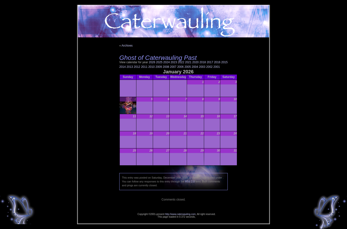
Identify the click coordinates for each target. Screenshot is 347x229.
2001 (217, 67)
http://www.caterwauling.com (180, 214)
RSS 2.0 (190, 181)
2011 (144, 67)
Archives (127, 45)
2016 (217, 62)
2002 (209, 67)
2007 (173, 67)
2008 (166, 67)
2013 (130, 67)
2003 (202, 67)
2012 (137, 67)
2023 (174, 62)
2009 (158, 67)
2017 (210, 62)
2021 (188, 62)
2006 (180, 67)
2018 (203, 62)
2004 (195, 67)
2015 (224, 62)
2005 (187, 67)
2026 (152, 62)
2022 (181, 62)
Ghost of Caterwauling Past (158, 57)
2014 (122, 67)
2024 (166, 62)
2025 (159, 62)
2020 (195, 62)
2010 (151, 67)
